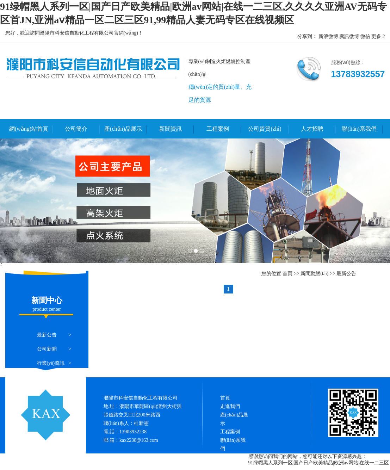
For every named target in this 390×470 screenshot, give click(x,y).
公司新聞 (47, 349)
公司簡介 (76, 129)
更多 (376, 36)
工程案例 (217, 129)
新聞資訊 (170, 129)
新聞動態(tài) (314, 273)
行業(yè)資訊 (51, 363)
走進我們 (230, 406)
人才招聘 (312, 129)
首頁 (287, 273)
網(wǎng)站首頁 (28, 129)
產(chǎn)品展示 (123, 129)
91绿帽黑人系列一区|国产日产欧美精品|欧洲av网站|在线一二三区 (318, 462)
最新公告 (47, 335)
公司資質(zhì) (264, 129)
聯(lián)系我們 (359, 129)
